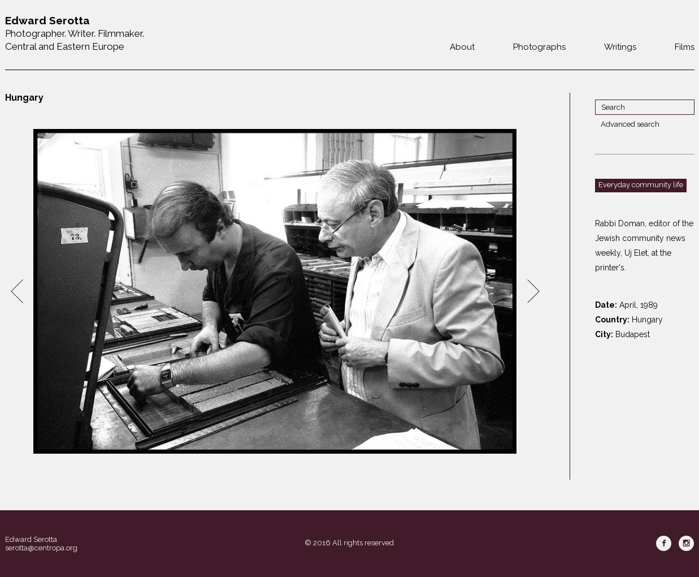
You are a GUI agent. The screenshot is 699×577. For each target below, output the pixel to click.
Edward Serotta (31, 539)
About (462, 47)
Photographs (539, 47)
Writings (620, 47)
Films (684, 47)
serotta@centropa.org (41, 548)
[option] (275, 291)
